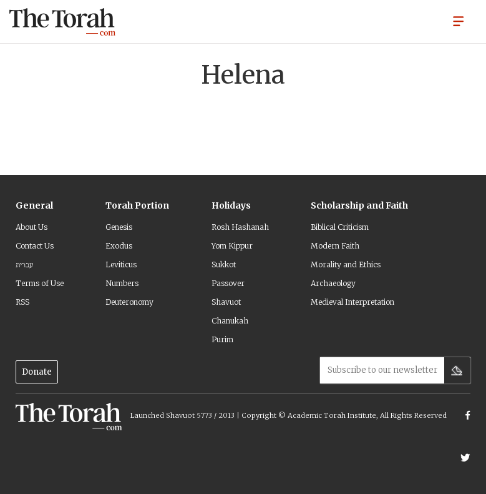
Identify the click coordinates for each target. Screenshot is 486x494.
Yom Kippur (232, 245)
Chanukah (229, 320)
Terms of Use (40, 283)
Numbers (122, 283)
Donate (37, 372)
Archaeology (333, 283)
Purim (222, 339)
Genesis (118, 227)
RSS (22, 302)
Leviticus (121, 264)
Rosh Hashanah (240, 227)
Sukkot (223, 264)
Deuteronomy (129, 302)
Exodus (118, 245)
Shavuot (226, 302)
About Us (31, 227)
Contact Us (35, 245)
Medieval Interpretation (352, 302)
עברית (24, 264)
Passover (228, 283)
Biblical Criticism (340, 227)
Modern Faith (335, 245)
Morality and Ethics (346, 264)
